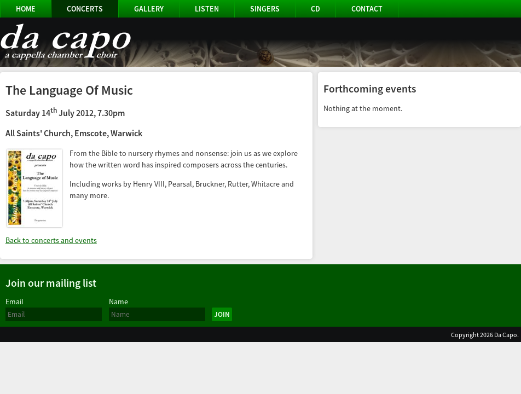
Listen (207, 9)
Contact (367, 9)
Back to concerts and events (51, 240)
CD (315, 9)
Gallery (149, 9)
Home (26, 9)
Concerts (85, 9)
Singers (265, 9)
